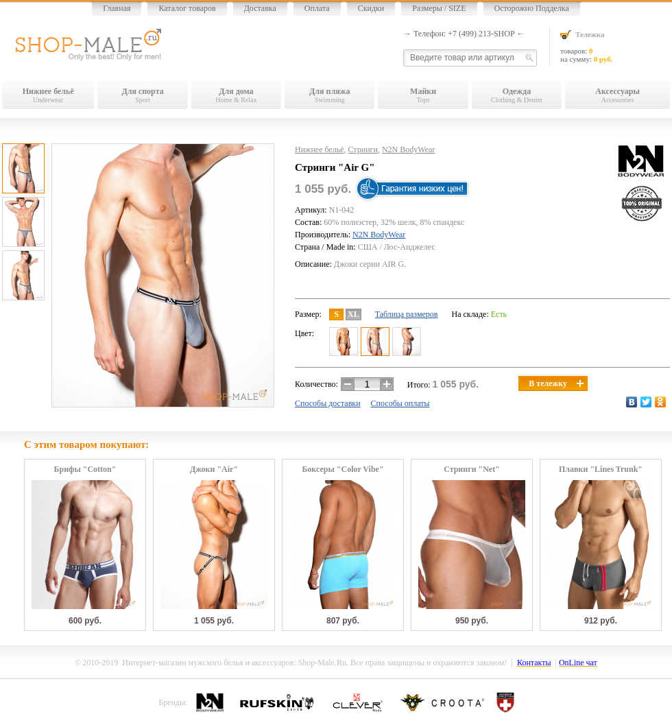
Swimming (329, 95)
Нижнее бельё (319, 149)
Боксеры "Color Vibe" (342, 469)
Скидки (371, 8)
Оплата (317, 8)
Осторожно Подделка (531, 8)
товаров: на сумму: (615, 46)
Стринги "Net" (472, 469)
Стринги (363, 149)
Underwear (48, 95)
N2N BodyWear (408, 149)
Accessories (617, 95)
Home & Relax (236, 95)
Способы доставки (328, 403)
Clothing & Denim (517, 95)
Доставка (260, 8)
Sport (142, 95)
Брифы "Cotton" (85, 469)
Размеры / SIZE (439, 8)
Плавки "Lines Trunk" (601, 469)
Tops (423, 95)
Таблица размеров (406, 314)
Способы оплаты (400, 403)
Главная (116, 8)
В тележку (556, 383)
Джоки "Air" (214, 469)
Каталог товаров (186, 8)
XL (353, 314)
